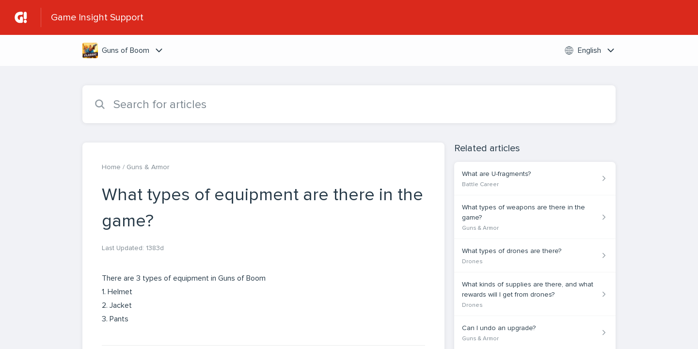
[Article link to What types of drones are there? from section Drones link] (535, 255)
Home (111, 167)
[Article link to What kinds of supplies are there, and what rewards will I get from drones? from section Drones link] (535, 294)
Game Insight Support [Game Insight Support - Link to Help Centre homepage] (97, 17)
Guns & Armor (148, 167)
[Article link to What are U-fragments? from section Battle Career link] (535, 178)
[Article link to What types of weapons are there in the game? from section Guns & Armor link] (535, 217)
